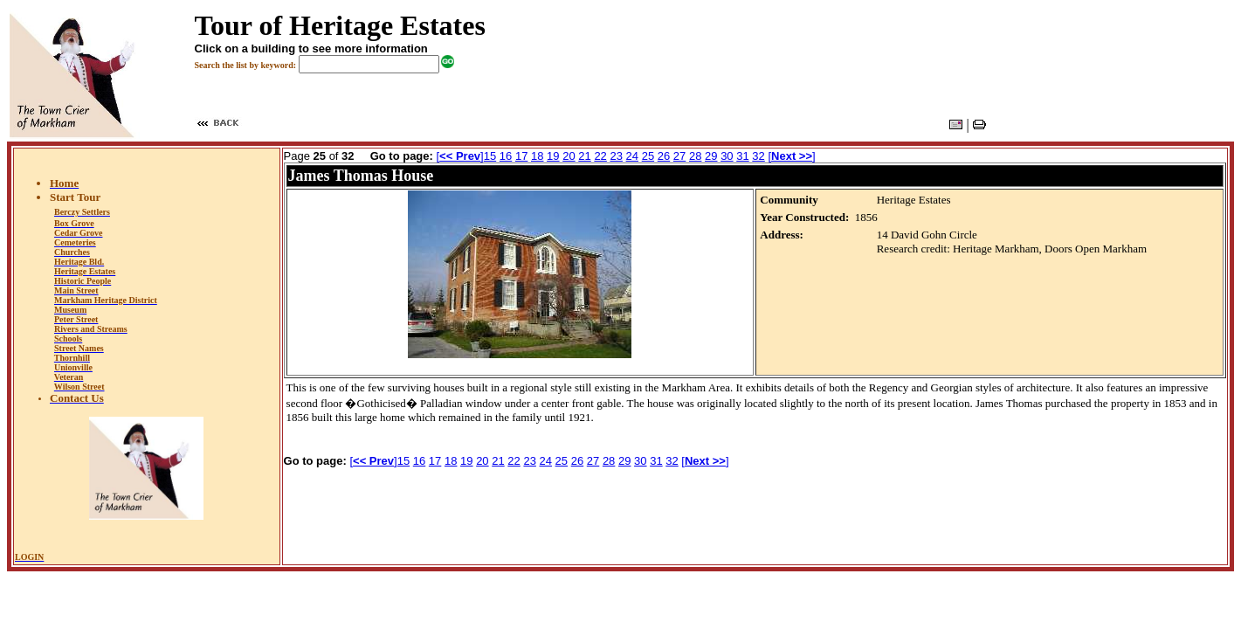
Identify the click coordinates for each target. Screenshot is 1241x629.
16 (506, 155)
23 (616, 155)
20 (568, 155)
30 (726, 155)
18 (537, 155)
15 (490, 155)
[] (459, 155)
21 (584, 155)
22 (600, 155)
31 (742, 155)
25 (648, 155)
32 (758, 155)
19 (553, 155)
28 (695, 155)
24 (632, 155)
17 (521, 155)
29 (711, 155)
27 (679, 155)
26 (664, 155)
